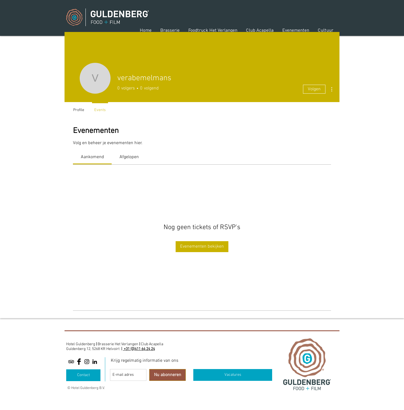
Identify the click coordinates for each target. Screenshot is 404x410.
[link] (92, 157)
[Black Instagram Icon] (87, 361)
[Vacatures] (232, 375)
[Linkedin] (94, 361)
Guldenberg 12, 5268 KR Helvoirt (93, 349)
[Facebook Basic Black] (79, 361)
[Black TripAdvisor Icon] (71, 361)
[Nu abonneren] (167, 375)
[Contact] (83, 375)
